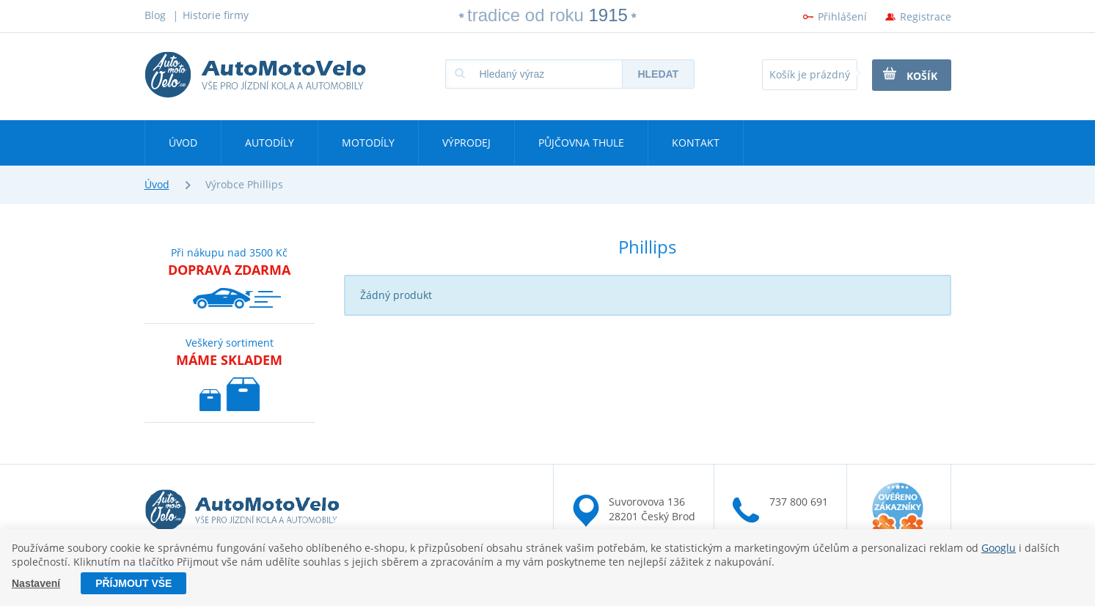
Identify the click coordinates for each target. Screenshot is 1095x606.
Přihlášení (842, 16)
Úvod (183, 142)
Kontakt (695, 142)
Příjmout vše (133, 583)
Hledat (657, 74)
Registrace (925, 16)
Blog (155, 15)
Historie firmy (216, 15)
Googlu (998, 548)
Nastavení (36, 583)
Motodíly (368, 142)
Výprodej (466, 142)
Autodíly (269, 142)
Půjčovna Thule (581, 142)
